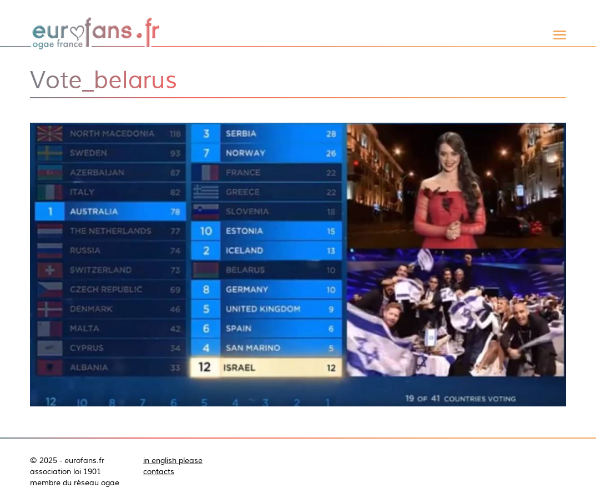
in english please (173, 460)
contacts (158, 471)
